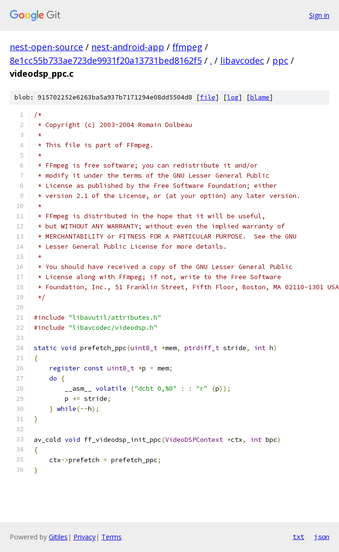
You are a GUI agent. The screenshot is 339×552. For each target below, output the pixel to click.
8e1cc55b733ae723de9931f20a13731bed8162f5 (106, 60)
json (321, 536)
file (207, 97)
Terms (111, 536)
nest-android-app (127, 47)
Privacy (84, 536)
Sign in (319, 15)
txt (298, 536)
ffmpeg (187, 47)
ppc (280, 60)
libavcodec (242, 60)
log (233, 97)
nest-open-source (46, 47)
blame (259, 97)
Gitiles (58, 536)
